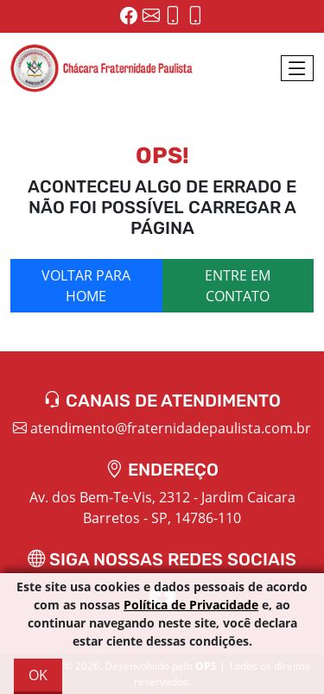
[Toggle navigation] (297, 68)
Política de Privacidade (191, 604)
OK (38, 675)
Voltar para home (85, 286)
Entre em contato (237, 286)
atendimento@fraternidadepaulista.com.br (162, 428)
